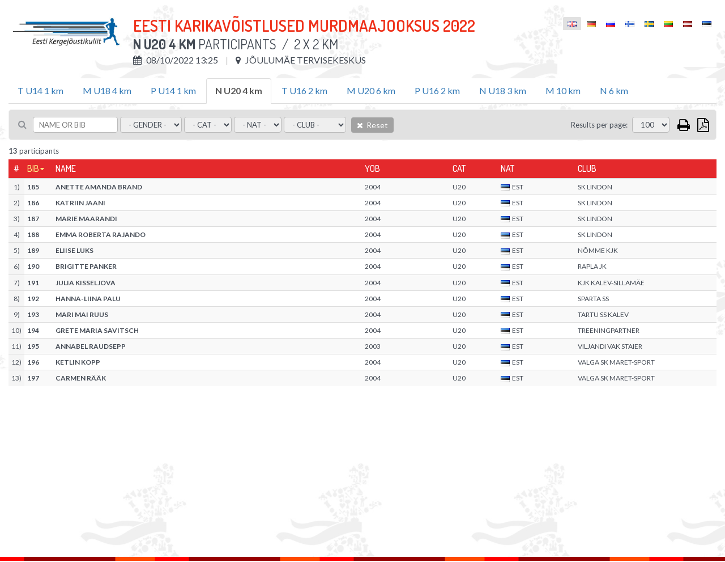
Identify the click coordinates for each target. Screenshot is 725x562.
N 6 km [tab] (614, 90)
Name (66, 168)
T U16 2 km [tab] (304, 90)
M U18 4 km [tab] (107, 90)
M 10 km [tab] (563, 90)
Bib (33, 168)
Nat (507, 168)
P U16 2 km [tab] (437, 90)
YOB (372, 168)
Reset (372, 125)
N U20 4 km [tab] (238, 90)
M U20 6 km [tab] (371, 90)
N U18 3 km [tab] (502, 90)
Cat (459, 168)
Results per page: (599, 124)
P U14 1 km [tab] (173, 90)
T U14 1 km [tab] (40, 90)
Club (587, 168)
